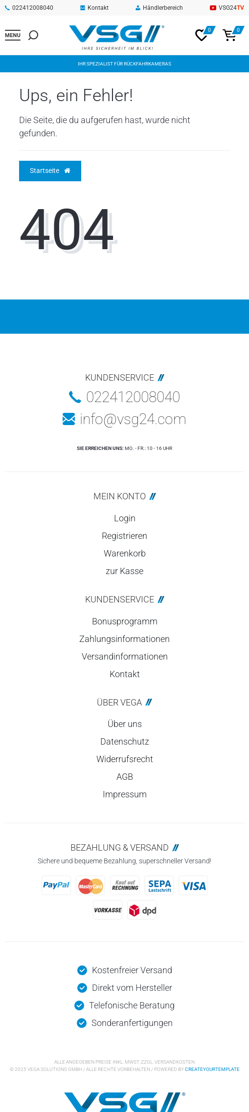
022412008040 (29, 8)
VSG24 (227, 8)
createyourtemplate (212, 1069)
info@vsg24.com (124, 419)
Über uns (125, 724)
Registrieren (124, 536)
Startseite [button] (50, 170)
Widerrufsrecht (124, 759)
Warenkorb (125, 553)
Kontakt (94, 8)
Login (125, 518)
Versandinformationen (125, 656)
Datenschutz (124, 741)
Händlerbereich (159, 8)
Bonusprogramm (125, 621)
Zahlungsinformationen (124, 639)
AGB (124, 776)
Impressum (125, 794)
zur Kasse (124, 571)
